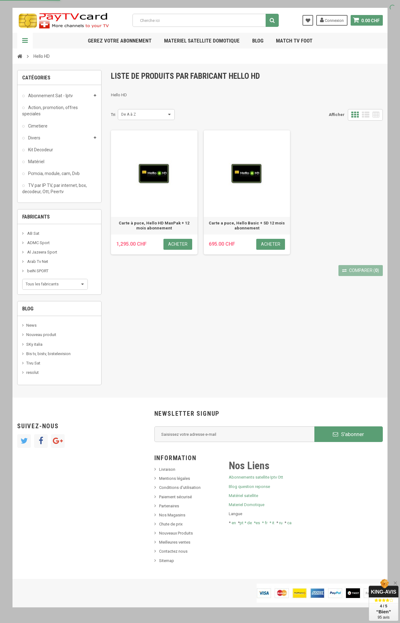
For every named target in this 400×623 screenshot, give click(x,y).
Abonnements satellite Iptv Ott (256, 477)
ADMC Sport (38, 242)
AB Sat (32, 233)
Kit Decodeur (40, 149)
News (31, 325)
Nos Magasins (172, 515)
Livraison (167, 469)
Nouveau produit (41, 334)
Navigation (25, 40)
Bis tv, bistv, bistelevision (48, 353)
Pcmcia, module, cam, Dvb (53, 173)
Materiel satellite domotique (202, 41)
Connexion (332, 20)
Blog (257, 41)
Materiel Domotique (246, 504)
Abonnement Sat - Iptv (50, 95)
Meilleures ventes (174, 542)
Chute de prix (170, 524)
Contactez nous (173, 551)
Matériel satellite (243, 495)
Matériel (35, 161)
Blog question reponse (249, 486)
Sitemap (166, 560)
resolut (32, 372)
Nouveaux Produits (176, 533)
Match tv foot (294, 41)
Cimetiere (37, 125)
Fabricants (36, 217)
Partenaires (169, 506)
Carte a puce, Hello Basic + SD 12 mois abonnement (247, 225)
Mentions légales (174, 478)
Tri (113, 114)
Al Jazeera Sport (41, 252)
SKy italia (34, 344)
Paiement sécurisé (175, 497)
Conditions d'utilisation (180, 487)
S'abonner (348, 434)
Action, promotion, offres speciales (50, 110)
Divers (33, 137)
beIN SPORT (37, 271)
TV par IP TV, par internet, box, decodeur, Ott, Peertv (54, 188)
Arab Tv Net (37, 261)
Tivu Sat (33, 363)
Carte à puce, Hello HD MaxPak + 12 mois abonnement (154, 225)
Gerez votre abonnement (120, 41)
